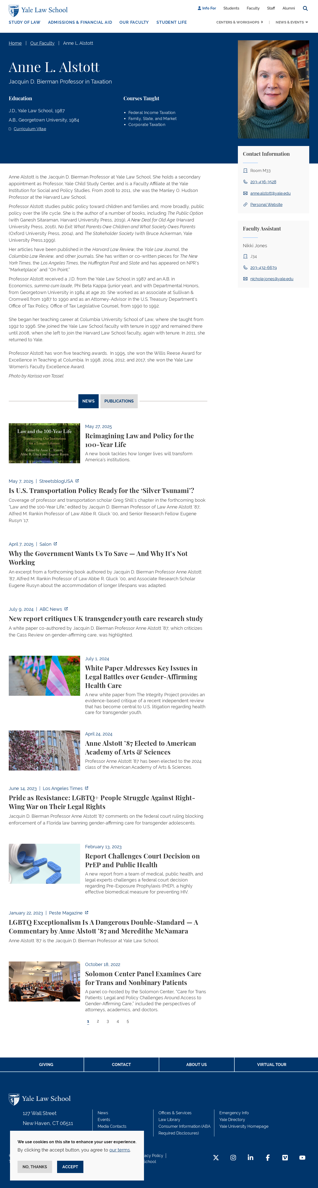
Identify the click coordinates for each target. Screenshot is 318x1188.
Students (231, 8)
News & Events (290, 22)
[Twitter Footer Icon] (216, 1158)
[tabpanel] (108, 728)
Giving (46, 1064)
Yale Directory (232, 1119)
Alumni (288, 8)
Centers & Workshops (237, 22)
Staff (271, 8)
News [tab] (88, 401)
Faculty (253, 8)
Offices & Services (175, 1112)
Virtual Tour (271, 1064)
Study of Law (25, 22)
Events (104, 1119)
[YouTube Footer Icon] (302, 1158)
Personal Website (266, 204)
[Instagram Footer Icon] (233, 1158)
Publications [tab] (119, 401)
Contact (121, 1064)
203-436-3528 (263, 182)
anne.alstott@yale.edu (270, 193)
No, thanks (35, 1166)
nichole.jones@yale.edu (271, 278)
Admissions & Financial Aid (80, 22)
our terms (119, 1149)
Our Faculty (134, 22)
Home (15, 43)
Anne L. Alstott (78, 43)
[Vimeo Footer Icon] (285, 1158)
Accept (70, 1166)
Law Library (169, 1119)
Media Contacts (112, 1126)
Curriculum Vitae (30, 128)
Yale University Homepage (243, 1126)
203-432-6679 (263, 267)
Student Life (171, 22)
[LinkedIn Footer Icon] (250, 1158)
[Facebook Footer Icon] (268, 1158)
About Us (196, 1064)
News (103, 1112)
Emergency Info (234, 1112)
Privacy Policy (150, 1155)
